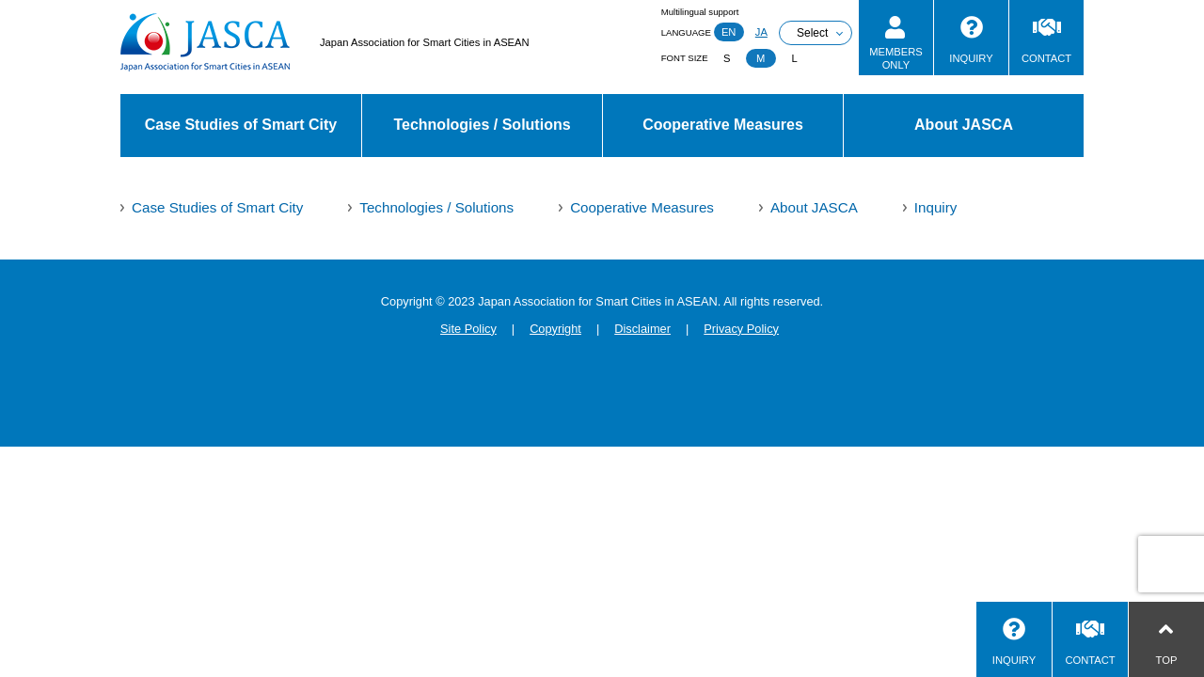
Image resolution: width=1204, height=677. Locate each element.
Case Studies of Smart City (241, 125)
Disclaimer (642, 329)
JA (761, 32)
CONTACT (1046, 58)
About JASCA (963, 125)
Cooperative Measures (722, 125)
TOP (1167, 660)
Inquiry (936, 207)
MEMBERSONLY (896, 58)
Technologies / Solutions (481, 125)
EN (729, 32)
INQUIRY (970, 58)
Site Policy (468, 329)
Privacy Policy (741, 329)
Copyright (555, 329)
